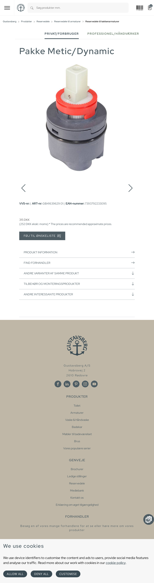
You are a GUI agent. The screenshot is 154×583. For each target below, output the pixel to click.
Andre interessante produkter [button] (79, 294)
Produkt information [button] (79, 252)
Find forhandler (79, 263)
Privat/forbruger (62, 34)
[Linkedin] (67, 384)
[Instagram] (85, 384)
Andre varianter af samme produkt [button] (79, 273)
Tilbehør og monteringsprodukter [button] (79, 284)
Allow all (15, 574)
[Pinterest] (76, 384)
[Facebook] (58, 384)
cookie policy (116, 562)
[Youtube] (94, 384)
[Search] (31, 8)
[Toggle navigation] (7, 7)
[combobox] (82, 8)
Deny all (41, 574)
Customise (68, 574)
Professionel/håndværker (113, 34)
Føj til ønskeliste (42, 236)
